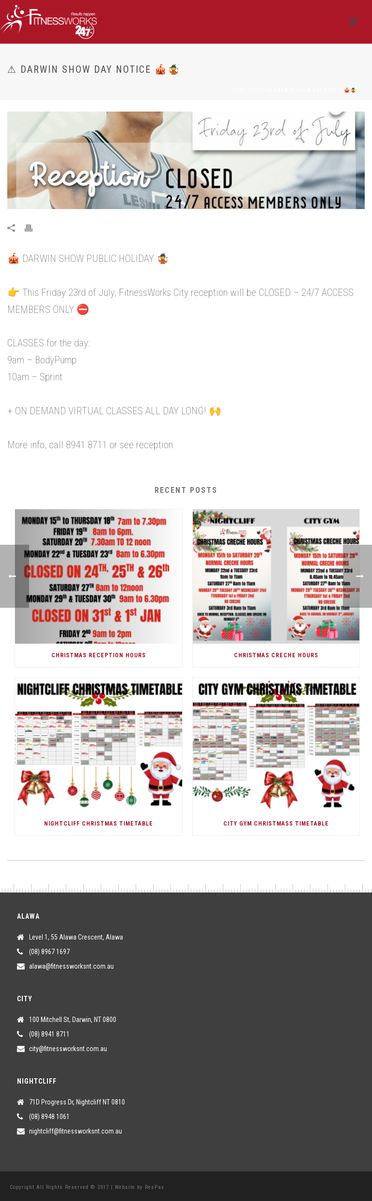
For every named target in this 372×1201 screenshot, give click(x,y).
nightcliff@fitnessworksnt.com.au (75, 1131)
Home (239, 90)
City (257, 90)
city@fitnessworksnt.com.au (68, 1049)
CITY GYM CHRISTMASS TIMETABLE (276, 823)
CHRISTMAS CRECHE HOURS (276, 655)
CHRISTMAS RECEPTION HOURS (98, 655)
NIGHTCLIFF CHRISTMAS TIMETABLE (98, 823)
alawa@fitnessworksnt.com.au (71, 966)
